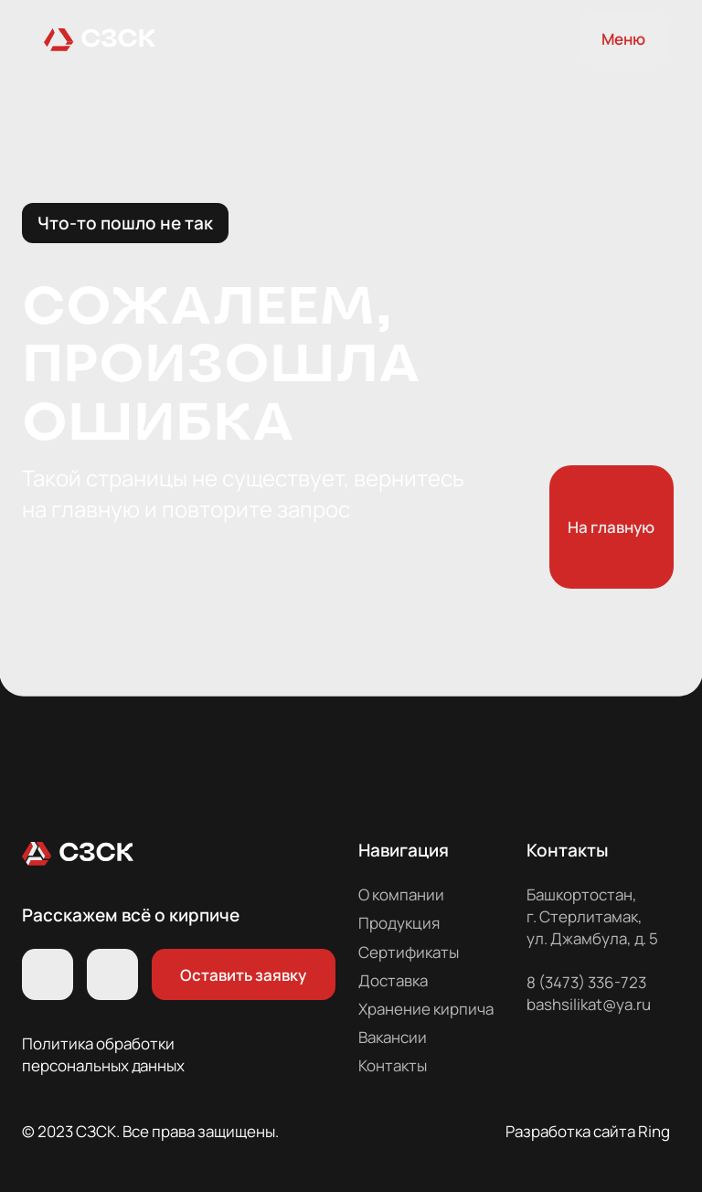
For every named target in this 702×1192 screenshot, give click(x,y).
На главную (611, 526)
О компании (401, 894)
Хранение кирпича (426, 1008)
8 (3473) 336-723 (586, 982)
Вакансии (392, 1037)
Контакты (392, 1065)
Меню (623, 38)
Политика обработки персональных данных (103, 1054)
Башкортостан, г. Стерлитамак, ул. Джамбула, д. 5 (592, 916)
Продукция (399, 922)
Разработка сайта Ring (587, 1131)
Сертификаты (408, 952)
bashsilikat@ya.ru (588, 1004)
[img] (99, 39)
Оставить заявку (243, 974)
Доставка (393, 980)
